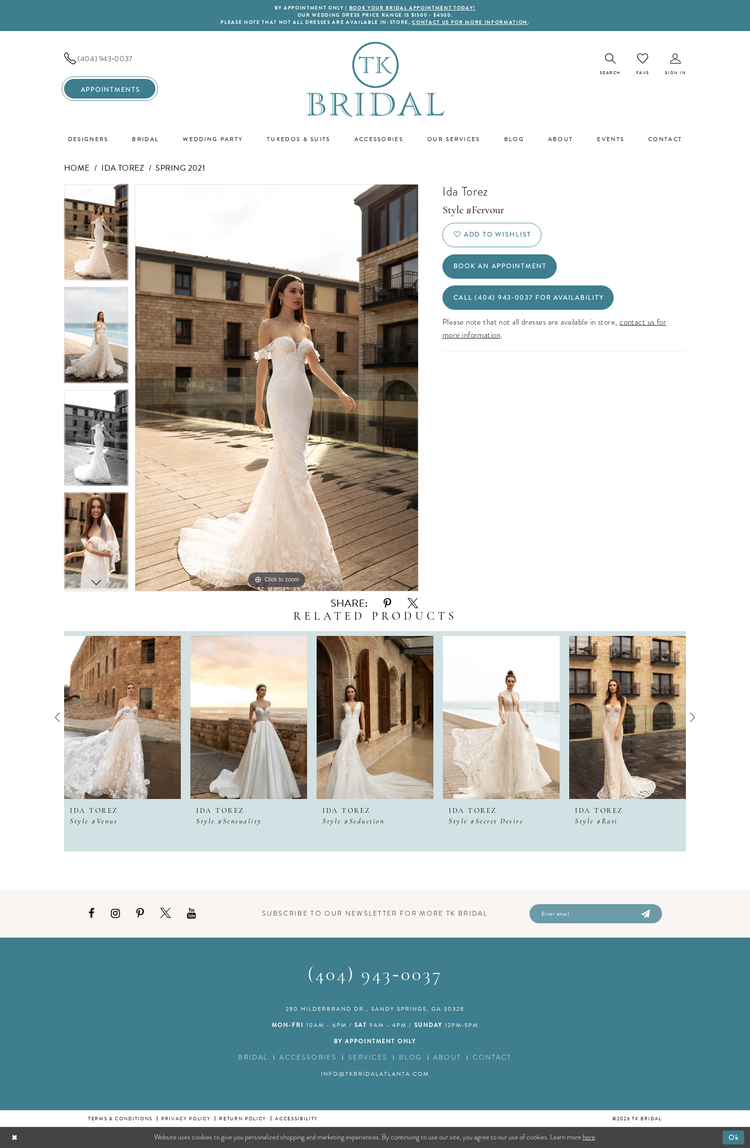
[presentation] (122, 717)
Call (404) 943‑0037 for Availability (528, 298)
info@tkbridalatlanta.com (375, 1074)
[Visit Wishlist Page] (643, 64)
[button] (675, 64)
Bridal (253, 1057)
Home (77, 168)
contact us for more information (470, 22)
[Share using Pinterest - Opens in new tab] (387, 604)
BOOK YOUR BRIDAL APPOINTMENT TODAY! (412, 8)
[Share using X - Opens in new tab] (413, 603)
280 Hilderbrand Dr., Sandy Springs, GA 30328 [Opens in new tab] (375, 1009)
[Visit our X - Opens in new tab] (165, 913)
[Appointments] (109, 88)
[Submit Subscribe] (645, 913)
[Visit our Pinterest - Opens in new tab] (140, 913)
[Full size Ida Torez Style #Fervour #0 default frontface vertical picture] (276, 388)
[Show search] (610, 64)
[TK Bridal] (375, 79)
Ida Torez (122, 168)
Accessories (308, 1057)
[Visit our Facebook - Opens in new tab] (91, 913)
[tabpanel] (96, 235)
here (589, 1137)
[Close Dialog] (14, 1137)
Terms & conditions (120, 1118)
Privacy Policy (185, 1118)
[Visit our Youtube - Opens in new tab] (192, 913)
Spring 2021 (180, 168)
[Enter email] (595, 913)
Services (368, 1057)
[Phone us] (109, 59)
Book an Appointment (500, 266)
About (447, 1057)
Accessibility (296, 1118)
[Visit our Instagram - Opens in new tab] (115, 913)
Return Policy (242, 1118)
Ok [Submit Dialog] (733, 1137)
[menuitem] (109, 59)
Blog (410, 1057)
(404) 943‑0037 (375, 975)
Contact (492, 1057)
